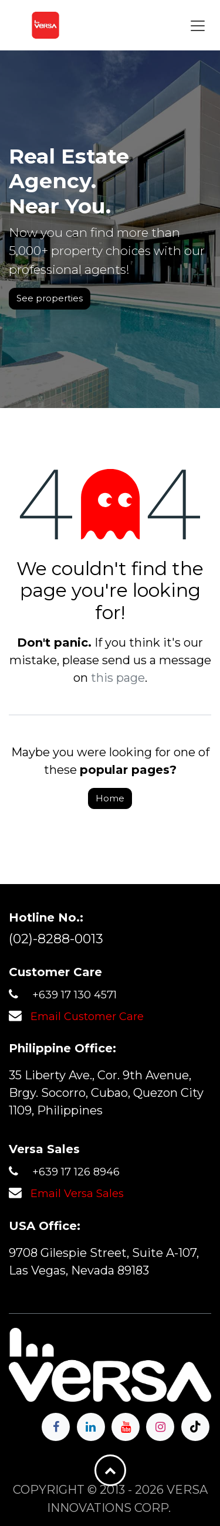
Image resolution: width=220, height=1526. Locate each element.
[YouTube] (125, 1427)
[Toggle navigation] (197, 25)
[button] (110, 1470)
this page (118, 678)
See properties (49, 298)
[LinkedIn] (91, 1427)
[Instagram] (160, 1427)
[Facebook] (56, 1427)
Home (110, 798)
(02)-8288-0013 (56, 938)
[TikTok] (195, 1427)
